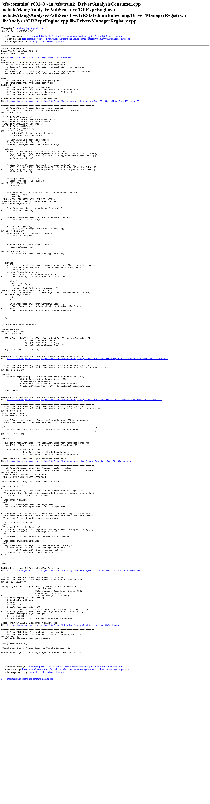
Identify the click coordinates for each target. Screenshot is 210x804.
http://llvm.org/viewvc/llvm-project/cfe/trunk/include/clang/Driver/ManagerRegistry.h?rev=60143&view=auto (69, 544)
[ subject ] (51, 41)
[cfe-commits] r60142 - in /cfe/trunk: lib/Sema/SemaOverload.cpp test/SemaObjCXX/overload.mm (74, 36)
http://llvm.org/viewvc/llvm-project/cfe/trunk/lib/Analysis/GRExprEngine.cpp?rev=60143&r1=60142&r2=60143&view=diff (74, 675)
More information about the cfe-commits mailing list (27, 801)
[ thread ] (40, 41)
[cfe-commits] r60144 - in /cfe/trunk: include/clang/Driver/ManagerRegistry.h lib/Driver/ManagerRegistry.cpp (76, 39)
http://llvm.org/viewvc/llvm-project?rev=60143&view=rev (39, 60)
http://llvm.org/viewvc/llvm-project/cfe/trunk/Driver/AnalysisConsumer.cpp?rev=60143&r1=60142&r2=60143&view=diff (73, 112)
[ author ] (60, 41)
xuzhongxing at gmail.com (30, 28)
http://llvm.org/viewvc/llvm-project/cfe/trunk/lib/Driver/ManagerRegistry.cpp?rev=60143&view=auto (64, 740)
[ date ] (32, 41)
